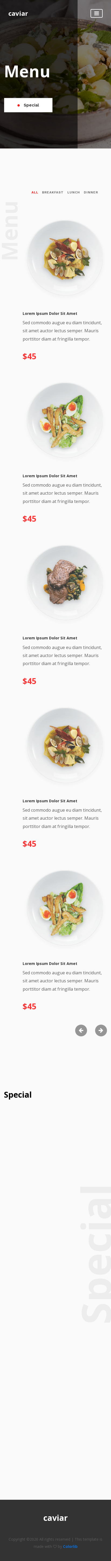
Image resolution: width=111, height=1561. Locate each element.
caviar (18, 13)
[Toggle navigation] (97, 13)
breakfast (53, 192)
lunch (73, 192)
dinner (91, 192)
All (35, 192)
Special (28, 105)
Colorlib (70, 1546)
